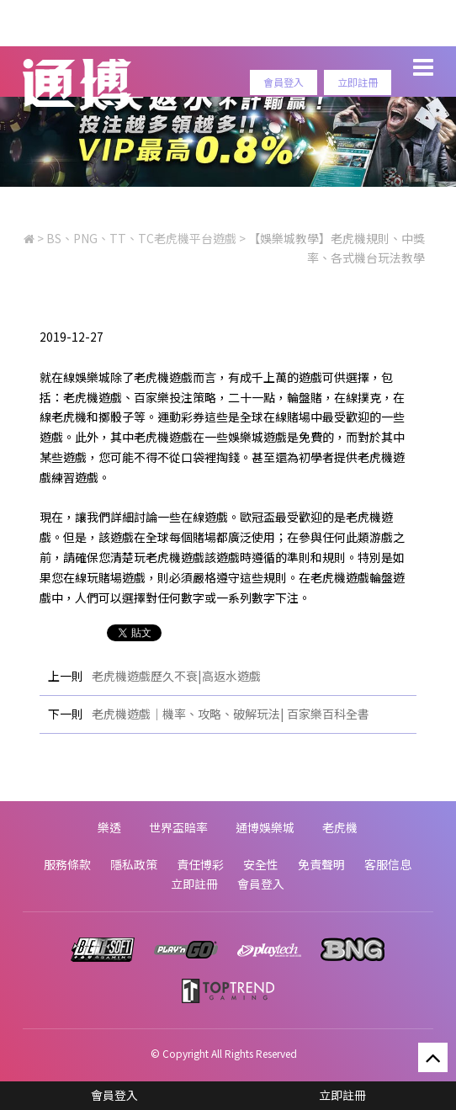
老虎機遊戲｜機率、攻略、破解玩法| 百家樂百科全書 (230, 713)
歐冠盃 (257, 516)
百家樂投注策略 (175, 397)
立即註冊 (357, 82)
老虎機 (340, 827)
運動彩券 (180, 416)
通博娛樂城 (265, 827)
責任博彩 (200, 864)
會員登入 (283, 82)
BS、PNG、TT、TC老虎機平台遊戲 (141, 238)
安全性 (260, 864)
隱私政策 (133, 864)
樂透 (109, 827)
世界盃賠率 (178, 827)
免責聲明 (321, 864)
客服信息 (387, 864)
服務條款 (67, 864)
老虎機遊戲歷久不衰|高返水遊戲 (176, 675)
